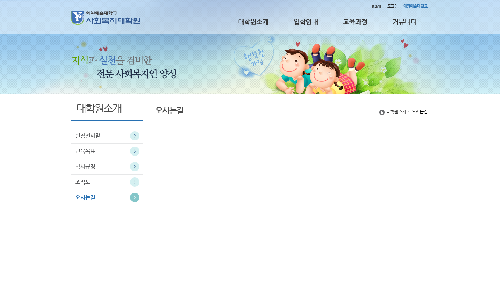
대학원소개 (253, 21)
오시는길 (85, 197)
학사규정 (85, 166)
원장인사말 (87, 136)
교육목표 (85, 151)
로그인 (392, 6)
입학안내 (306, 21)
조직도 (82, 182)
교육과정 (355, 21)
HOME (376, 6)
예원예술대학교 (415, 6)
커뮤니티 (404, 21)
